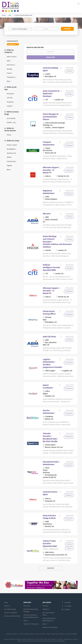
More (8, 81)
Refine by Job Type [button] (10, 88)
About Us (7, 606)
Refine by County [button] (12, 141)
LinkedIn (67, 609)
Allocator (47, 214)
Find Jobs (67, 29)
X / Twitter (68, 606)
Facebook (68, 602)
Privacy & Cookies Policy (12, 616)
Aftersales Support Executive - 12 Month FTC (51, 170)
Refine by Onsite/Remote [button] (10, 129)
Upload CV (46, 609)
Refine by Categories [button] (9, 51)
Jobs (9, 15)
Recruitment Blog (10, 609)
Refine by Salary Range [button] (11, 113)
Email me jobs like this (35, 47)
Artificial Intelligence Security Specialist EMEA (51, 267)
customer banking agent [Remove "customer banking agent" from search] (13, 44)
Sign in (25, 621)
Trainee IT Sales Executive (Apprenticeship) (50, 543)
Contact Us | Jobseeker (50, 627)
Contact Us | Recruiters (31, 624)
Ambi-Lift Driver (49, 337)
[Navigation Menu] (78, 3)
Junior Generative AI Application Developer (51, 93)
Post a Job (26, 606)
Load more (50, 568)
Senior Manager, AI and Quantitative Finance (50, 116)
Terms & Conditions (10, 613)
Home (4, 15)
